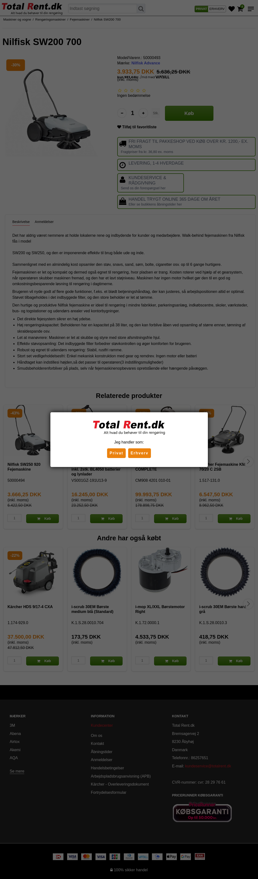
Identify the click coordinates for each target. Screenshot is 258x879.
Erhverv (140, 453)
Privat (116, 453)
